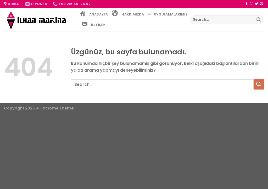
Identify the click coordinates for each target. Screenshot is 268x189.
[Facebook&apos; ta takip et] (246, 4)
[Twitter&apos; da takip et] (256, 4)
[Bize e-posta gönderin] (261, 4)
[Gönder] (258, 19)
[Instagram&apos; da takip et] (251, 4)
